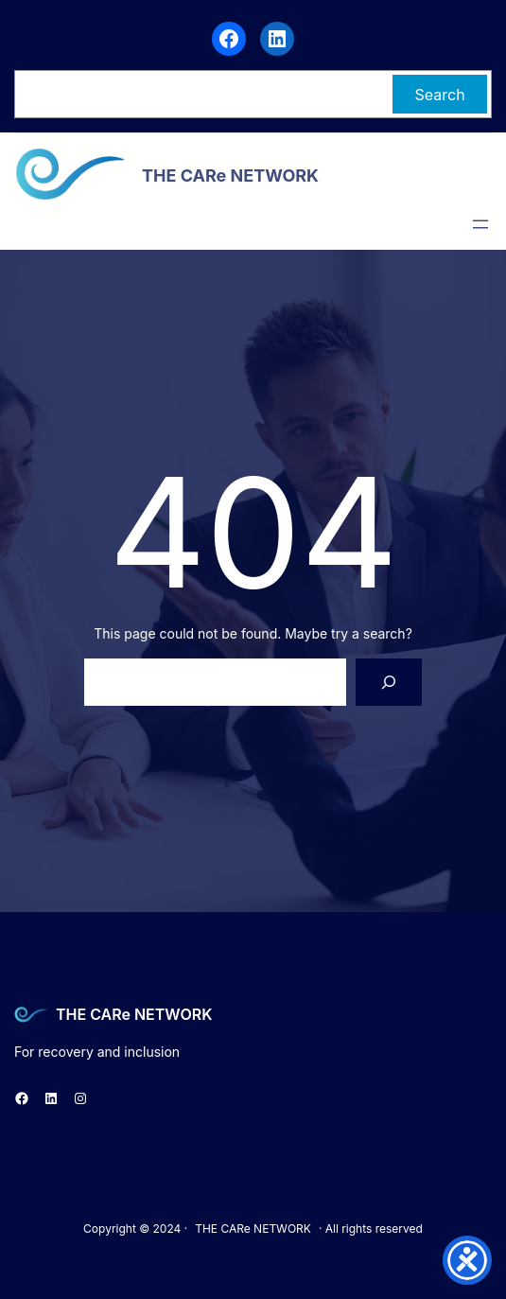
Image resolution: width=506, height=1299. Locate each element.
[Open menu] (480, 224)
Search (440, 94)
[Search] (389, 681)
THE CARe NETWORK (134, 1014)
